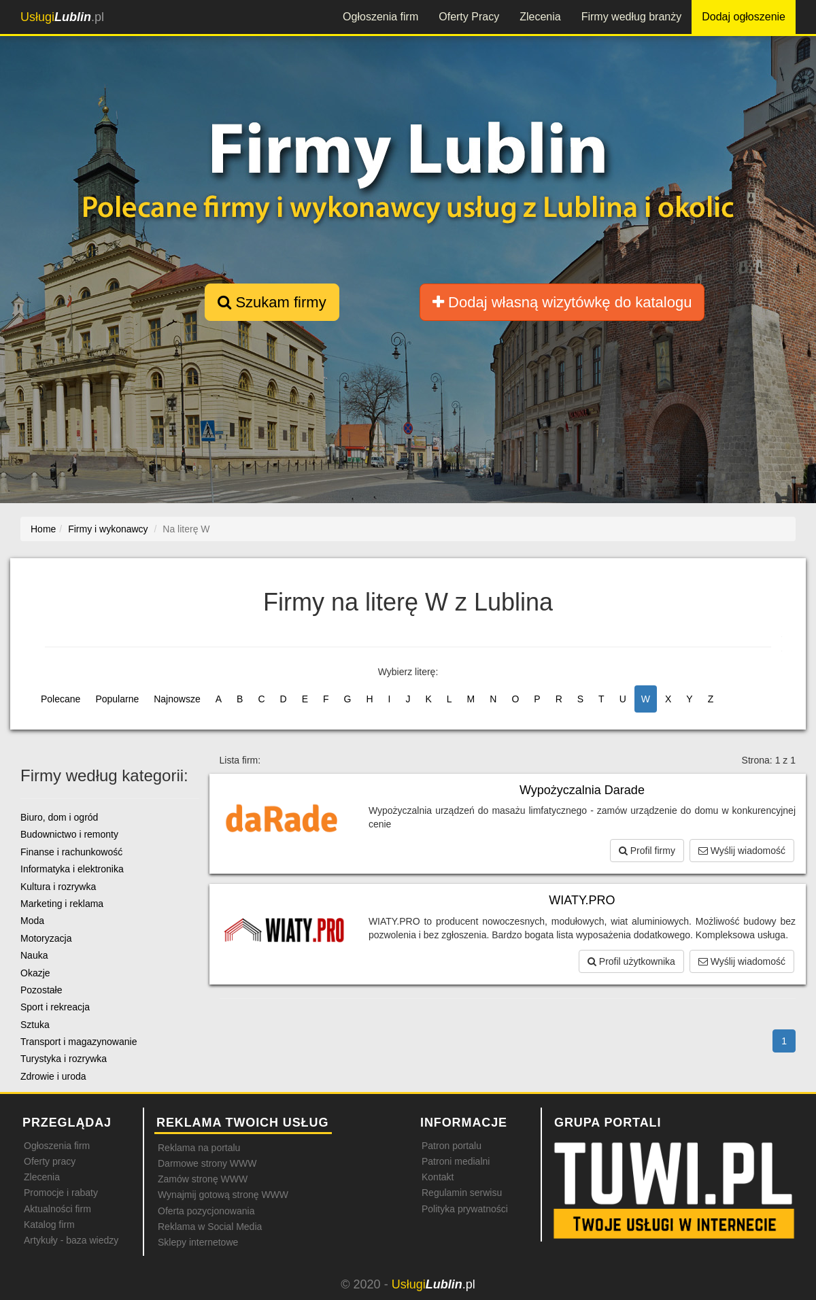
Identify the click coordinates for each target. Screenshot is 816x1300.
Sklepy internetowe (198, 1242)
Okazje (35, 973)
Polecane (60, 699)
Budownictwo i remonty (69, 834)
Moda (32, 920)
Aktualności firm (57, 1208)
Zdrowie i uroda (53, 1076)
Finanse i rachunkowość (71, 851)
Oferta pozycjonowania (206, 1210)
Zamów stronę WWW (203, 1179)
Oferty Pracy (469, 16)
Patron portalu (451, 1145)
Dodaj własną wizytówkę (562, 302)
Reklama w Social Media (210, 1226)
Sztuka (35, 1024)
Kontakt (438, 1176)
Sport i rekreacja (55, 1007)
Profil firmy (647, 850)
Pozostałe (41, 990)
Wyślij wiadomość (741, 850)
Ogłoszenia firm (380, 16)
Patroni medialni (456, 1161)
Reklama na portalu (199, 1147)
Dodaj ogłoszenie (743, 16)
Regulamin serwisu (462, 1192)
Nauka (34, 955)
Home (43, 529)
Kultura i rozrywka (58, 886)
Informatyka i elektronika (72, 868)
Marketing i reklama (61, 903)
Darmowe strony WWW (207, 1163)
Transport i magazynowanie (78, 1041)
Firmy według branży (631, 16)
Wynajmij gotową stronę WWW (223, 1194)
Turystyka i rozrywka (63, 1058)
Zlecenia (540, 16)
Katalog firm (49, 1224)
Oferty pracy (49, 1161)
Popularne (117, 699)
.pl (62, 17)
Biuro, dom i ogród (59, 817)
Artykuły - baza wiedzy (71, 1240)
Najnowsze (177, 699)
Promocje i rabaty (61, 1192)
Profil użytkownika (631, 961)
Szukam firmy (272, 302)
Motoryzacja (45, 938)
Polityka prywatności (465, 1208)
